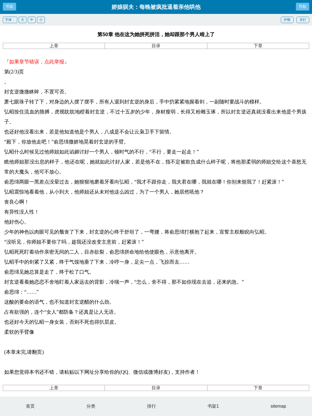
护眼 (287, 20)
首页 (30, 406)
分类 (90, 406)
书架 (9, 6)
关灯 (302, 20)
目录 (156, 45)
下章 (258, 45)
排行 (151, 406)
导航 (302, 6)
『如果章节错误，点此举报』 (36, 62)
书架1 (213, 406)
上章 (53, 45)
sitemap (278, 406)
